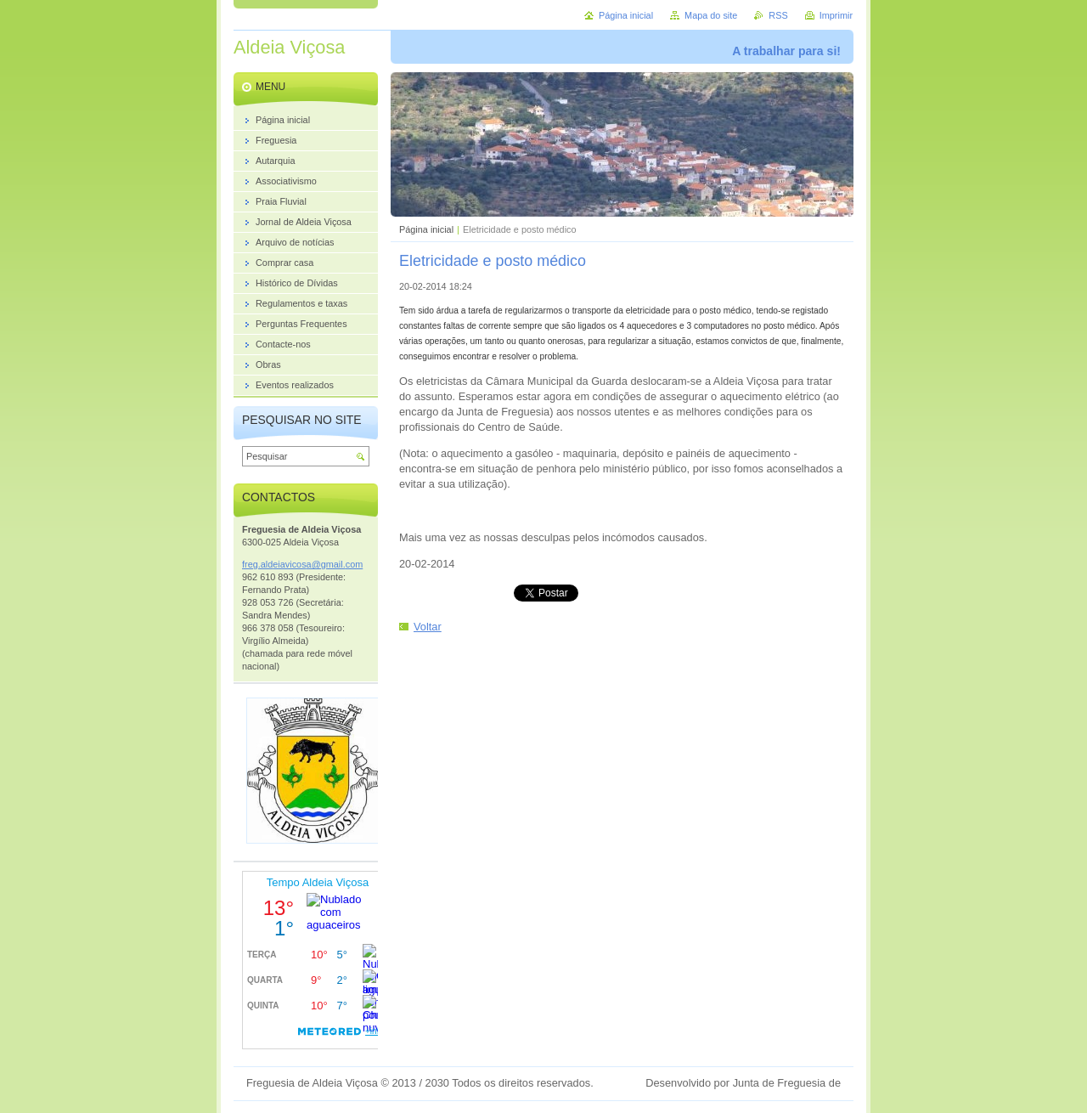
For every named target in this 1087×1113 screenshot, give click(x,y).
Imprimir (836, 15)
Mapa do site (710, 15)
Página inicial (426, 229)
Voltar (428, 626)
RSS (778, 15)
